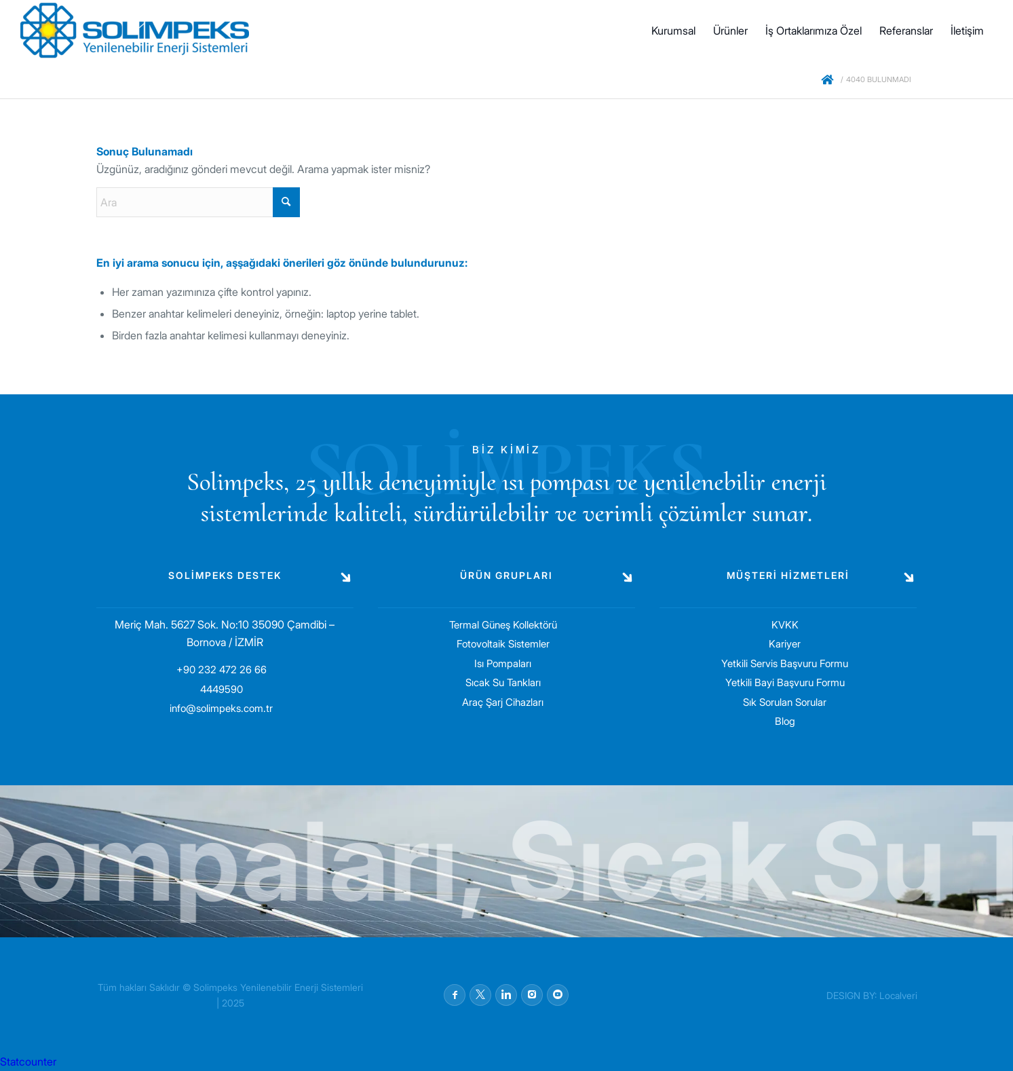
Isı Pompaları (502, 663)
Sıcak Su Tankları (503, 682)
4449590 (221, 689)
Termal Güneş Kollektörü (503, 624)
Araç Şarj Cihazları (502, 702)
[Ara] (198, 202)
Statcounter (28, 1061)
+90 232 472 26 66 (221, 669)
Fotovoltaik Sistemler (503, 643)
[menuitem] (673, 30)
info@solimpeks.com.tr (221, 708)
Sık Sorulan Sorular (784, 702)
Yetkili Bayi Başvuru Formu (785, 682)
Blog (785, 721)
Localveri (898, 995)
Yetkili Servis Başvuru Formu (784, 663)
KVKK (785, 624)
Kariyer (785, 643)
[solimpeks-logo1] (134, 30)
